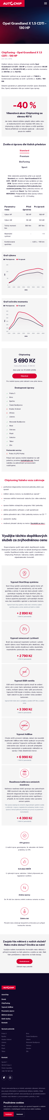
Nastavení (19, 1114)
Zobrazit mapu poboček (24, 966)
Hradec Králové (6, 1039)
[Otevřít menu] (45, 3)
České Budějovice (31, 1036)
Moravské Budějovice (33, 1042)
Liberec (4, 1042)
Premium (24, 156)
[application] (24, 276)
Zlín (27, 1051)
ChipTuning (6, 1003)
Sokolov (28, 1048)
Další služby (6, 1019)
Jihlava (28, 1039)
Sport (24, 167)
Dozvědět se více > (38, 523)
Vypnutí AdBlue (7, 1007)
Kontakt (5, 1023)
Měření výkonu (7, 1015)
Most (3, 1045)
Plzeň (3, 1048)
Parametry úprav (8, 1011)
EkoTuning (24, 161)
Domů (4, 999)
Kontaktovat (24, 961)
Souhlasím (8, 1114)
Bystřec (4, 1036)
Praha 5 (4, 1033)
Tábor (3, 1051)
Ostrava (28, 1045)
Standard (24, 150)
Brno (27, 1033)
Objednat (24, 376)
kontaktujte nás (27, 460)
